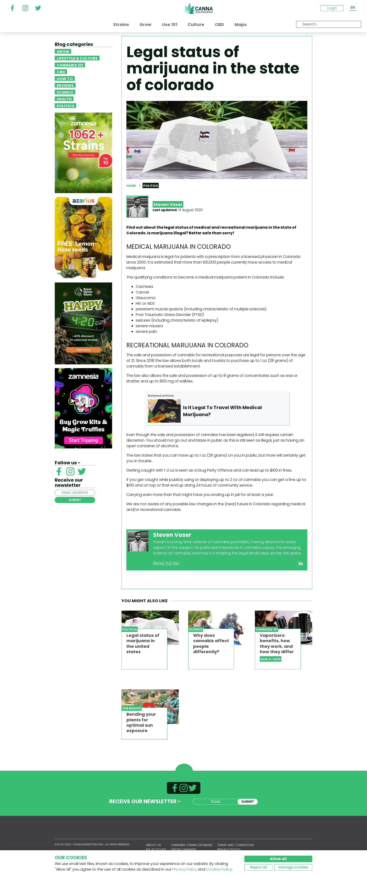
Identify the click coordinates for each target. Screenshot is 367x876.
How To (65, 78)
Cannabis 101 (70, 64)
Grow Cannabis (183, 849)
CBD (61, 71)
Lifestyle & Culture (77, 58)
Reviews (65, 85)
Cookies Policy (219, 869)
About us (153, 845)
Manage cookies (293, 867)
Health (64, 98)
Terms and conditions (235, 845)
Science (65, 92)
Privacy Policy (184, 869)
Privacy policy (228, 849)
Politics (65, 105)
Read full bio (166, 563)
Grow (63, 51)
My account (156, 849)
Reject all (258, 867)
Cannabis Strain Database (192, 845)
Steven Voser (168, 204)
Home (131, 185)
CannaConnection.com (198, 8)
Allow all (278, 858)
